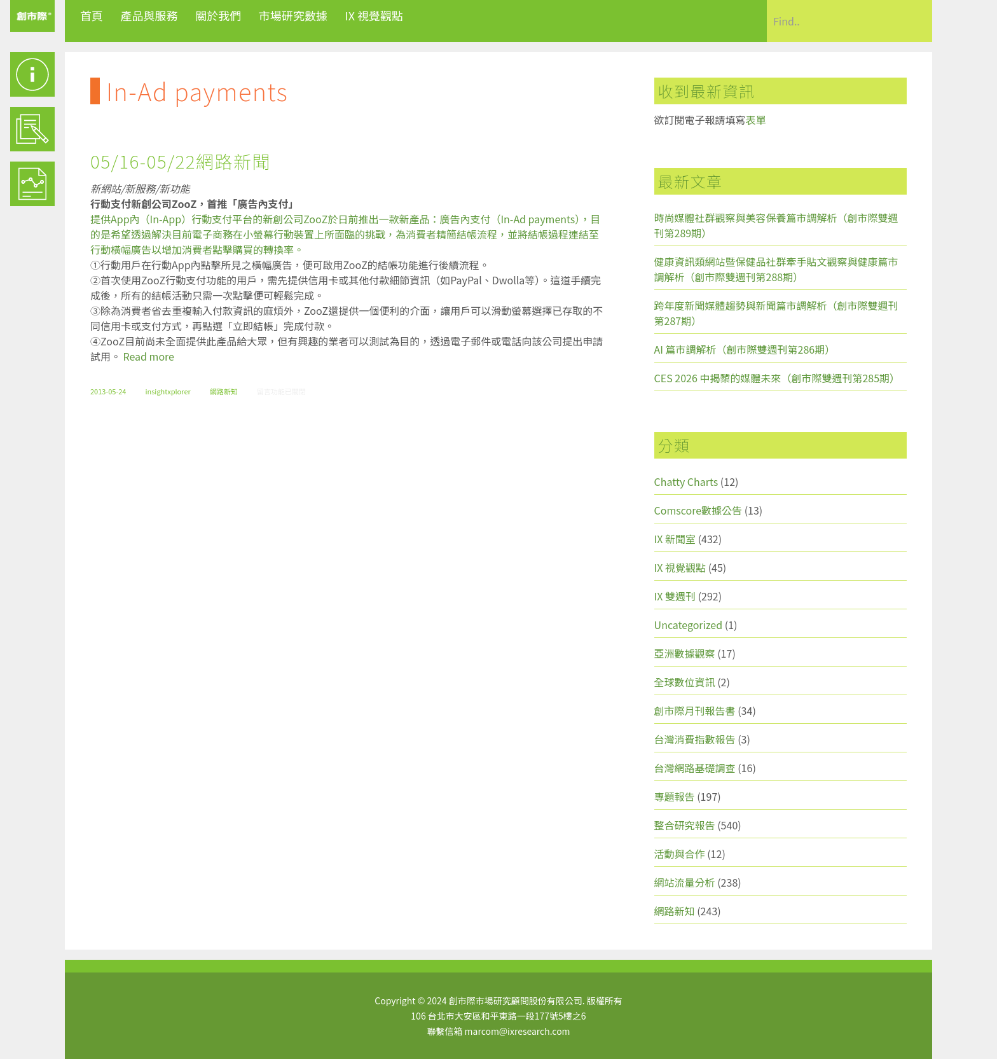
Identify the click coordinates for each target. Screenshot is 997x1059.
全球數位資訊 (684, 681)
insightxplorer (167, 391)
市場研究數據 (293, 15)
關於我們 (218, 15)
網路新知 (224, 391)
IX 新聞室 (675, 538)
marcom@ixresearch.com (517, 1031)
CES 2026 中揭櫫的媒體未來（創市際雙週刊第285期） (777, 377)
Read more (148, 356)
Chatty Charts (686, 481)
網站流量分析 (684, 882)
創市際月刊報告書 (695, 710)
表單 (756, 119)
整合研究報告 (684, 825)
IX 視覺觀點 (374, 15)
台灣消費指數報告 (695, 739)
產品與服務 (149, 15)
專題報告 (674, 796)
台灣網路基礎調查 (695, 767)
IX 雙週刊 (675, 596)
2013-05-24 (108, 391)
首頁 (91, 15)
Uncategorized (688, 624)
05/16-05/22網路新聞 (180, 161)
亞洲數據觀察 (684, 653)
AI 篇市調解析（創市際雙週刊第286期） (744, 349)
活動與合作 (679, 853)
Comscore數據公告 (698, 510)
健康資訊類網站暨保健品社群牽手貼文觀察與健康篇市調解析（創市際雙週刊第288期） (776, 269)
